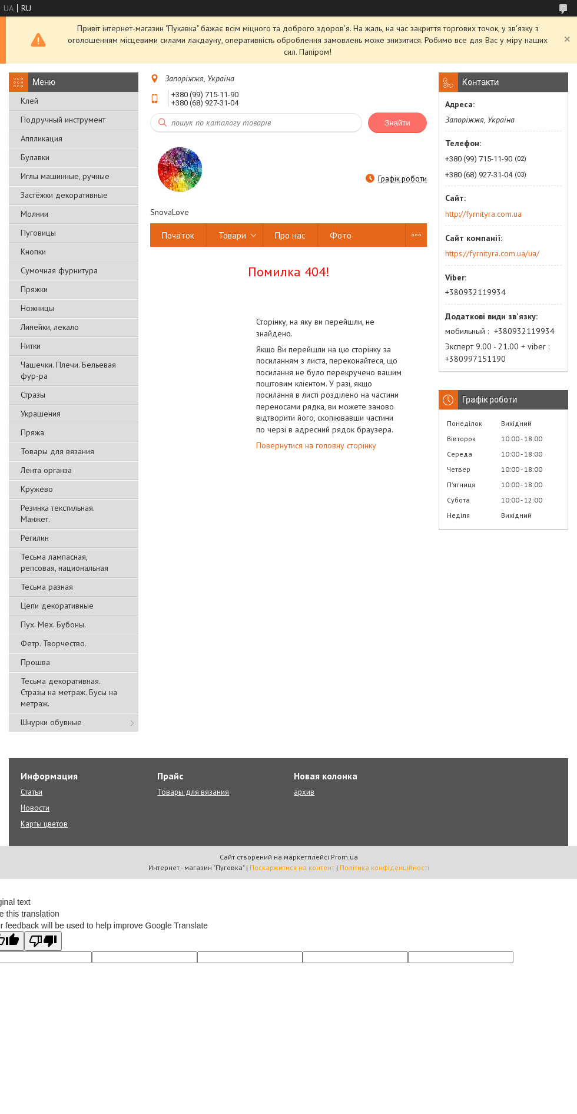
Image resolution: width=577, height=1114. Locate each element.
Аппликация (41, 138)
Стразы (33, 394)
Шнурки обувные (51, 722)
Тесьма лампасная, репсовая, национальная (64, 562)
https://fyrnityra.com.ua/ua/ (492, 253)
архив (304, 792)
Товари (232, 235)
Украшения (41, 413)
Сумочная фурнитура (59, 270)
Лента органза (46, 470)
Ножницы (37, 308)
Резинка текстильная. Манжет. (57, 513)
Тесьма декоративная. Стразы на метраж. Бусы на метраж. (69, 692)
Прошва (35, 662)
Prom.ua (344, 856)
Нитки (31, 346)
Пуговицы (38, 232)
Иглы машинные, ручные (65, 176)
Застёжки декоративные (64, 195)
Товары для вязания (57, 451)
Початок (178, 235)
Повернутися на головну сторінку (316, 445)
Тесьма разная (47, 586)
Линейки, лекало (50, 327)
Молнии (34, 214)
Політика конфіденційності (384, 867)
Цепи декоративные (57, 605)
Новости (35, 808)
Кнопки (33, 251)
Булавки (35, 157)
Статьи (31, 792)
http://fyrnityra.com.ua (483, 214)
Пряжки (34, 289)
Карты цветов (44, 824)
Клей (29, 100)
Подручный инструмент (63, 119)
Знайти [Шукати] (397, 122)
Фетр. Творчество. (54, 643)
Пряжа (32, 432)
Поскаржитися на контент (292, 867)
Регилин (35, 538)
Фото (340, 235)
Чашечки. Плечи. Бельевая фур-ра (68, 370)
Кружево (37, 489)
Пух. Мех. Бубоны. (53, 624)
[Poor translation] (43, 941)
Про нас (290, 235)
